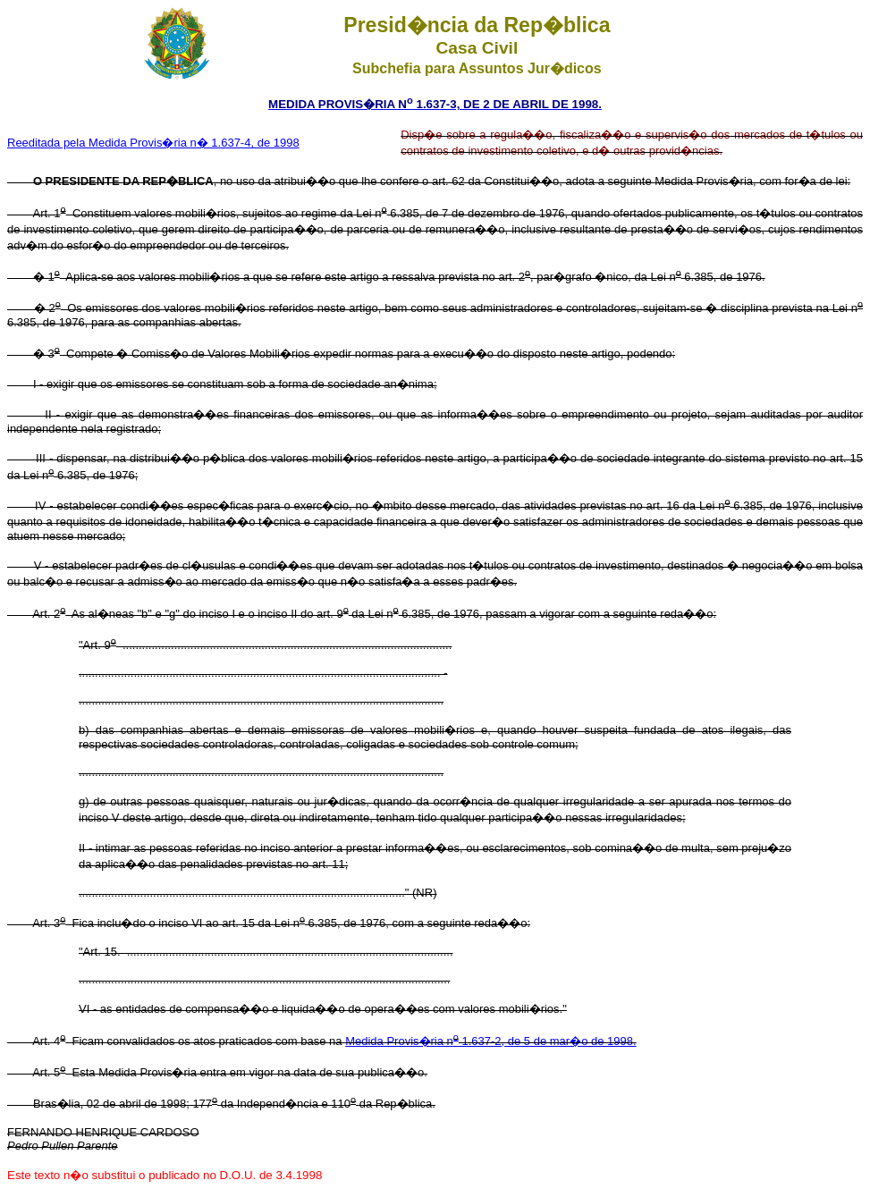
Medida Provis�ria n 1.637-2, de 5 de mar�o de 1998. (490, 1041)
